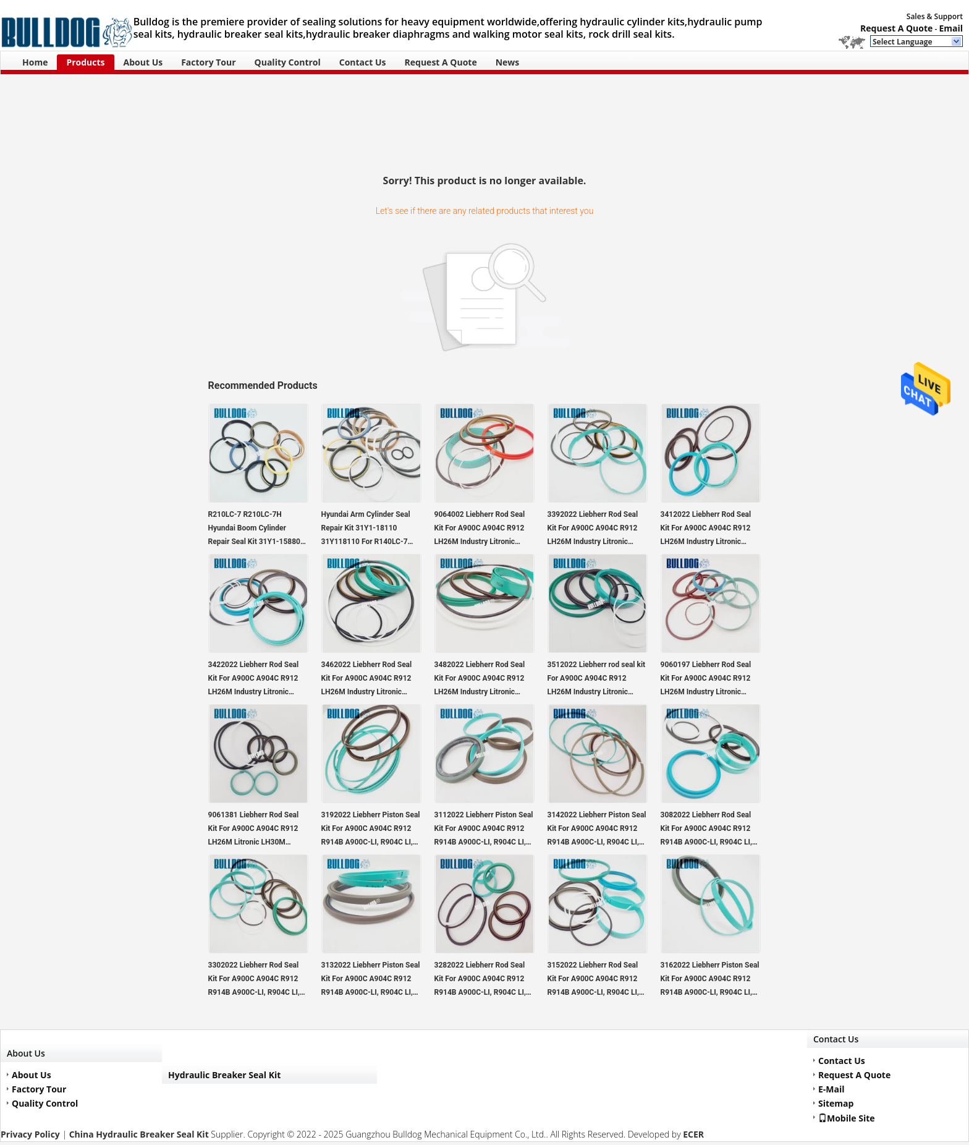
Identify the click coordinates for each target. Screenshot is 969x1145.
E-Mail (831, 1089)
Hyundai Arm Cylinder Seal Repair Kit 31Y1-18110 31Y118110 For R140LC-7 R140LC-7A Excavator (365, 529)
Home (35, 62)
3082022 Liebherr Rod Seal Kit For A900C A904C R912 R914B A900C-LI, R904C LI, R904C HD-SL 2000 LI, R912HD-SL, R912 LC (706, 830)
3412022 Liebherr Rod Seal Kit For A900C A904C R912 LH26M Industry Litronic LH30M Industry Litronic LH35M (706, 529)
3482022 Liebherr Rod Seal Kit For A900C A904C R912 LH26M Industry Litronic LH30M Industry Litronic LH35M (479, 679)
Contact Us (362, 62)
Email (951, 28)
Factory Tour (208, 62)
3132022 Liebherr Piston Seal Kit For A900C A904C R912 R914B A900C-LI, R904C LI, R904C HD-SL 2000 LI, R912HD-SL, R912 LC (370, 980)
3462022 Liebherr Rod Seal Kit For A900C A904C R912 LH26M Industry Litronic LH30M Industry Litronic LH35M (366, 679)
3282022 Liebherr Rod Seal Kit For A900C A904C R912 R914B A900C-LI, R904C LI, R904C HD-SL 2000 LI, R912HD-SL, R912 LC (480, 980)
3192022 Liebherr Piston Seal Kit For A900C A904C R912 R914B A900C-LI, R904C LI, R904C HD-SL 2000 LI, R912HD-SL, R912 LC (370, 830)
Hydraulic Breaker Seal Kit (224, 1075)
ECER (693, 1134)
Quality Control (288, 62)
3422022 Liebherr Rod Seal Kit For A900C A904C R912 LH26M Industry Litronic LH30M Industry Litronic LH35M (253, 679)
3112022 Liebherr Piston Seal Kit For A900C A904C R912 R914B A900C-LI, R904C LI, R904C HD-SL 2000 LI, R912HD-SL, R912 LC (483, 830)
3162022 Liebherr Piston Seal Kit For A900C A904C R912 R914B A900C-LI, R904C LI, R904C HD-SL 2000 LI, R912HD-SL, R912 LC (710, 980)
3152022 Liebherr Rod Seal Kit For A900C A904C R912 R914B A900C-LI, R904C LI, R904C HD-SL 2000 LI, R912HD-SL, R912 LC (593, 980)
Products (85, 62)
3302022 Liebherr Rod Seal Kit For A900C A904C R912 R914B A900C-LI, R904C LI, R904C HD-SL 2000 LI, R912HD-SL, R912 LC (254, 980)
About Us (143, 62)
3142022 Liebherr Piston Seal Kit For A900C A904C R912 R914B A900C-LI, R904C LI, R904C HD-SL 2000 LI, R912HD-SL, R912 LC (597, 830)
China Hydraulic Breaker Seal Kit (139, 1134)
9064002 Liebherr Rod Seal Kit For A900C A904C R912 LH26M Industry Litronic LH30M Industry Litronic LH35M (479, 529)
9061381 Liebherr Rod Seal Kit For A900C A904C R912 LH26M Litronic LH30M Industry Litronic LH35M (253, 830)
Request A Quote (896, 28)
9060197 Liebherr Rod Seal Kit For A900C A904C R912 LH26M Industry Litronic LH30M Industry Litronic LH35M (706, 679)
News (508, 62)
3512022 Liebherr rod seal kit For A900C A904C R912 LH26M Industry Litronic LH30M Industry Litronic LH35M (597, 679)
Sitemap (835, 1103)
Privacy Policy (30, 1134)
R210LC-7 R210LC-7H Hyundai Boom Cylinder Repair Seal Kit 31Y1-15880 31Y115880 (254, 529)
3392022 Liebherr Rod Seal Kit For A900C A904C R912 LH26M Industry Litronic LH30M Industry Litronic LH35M (593, 529)
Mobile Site (846, 1118)
